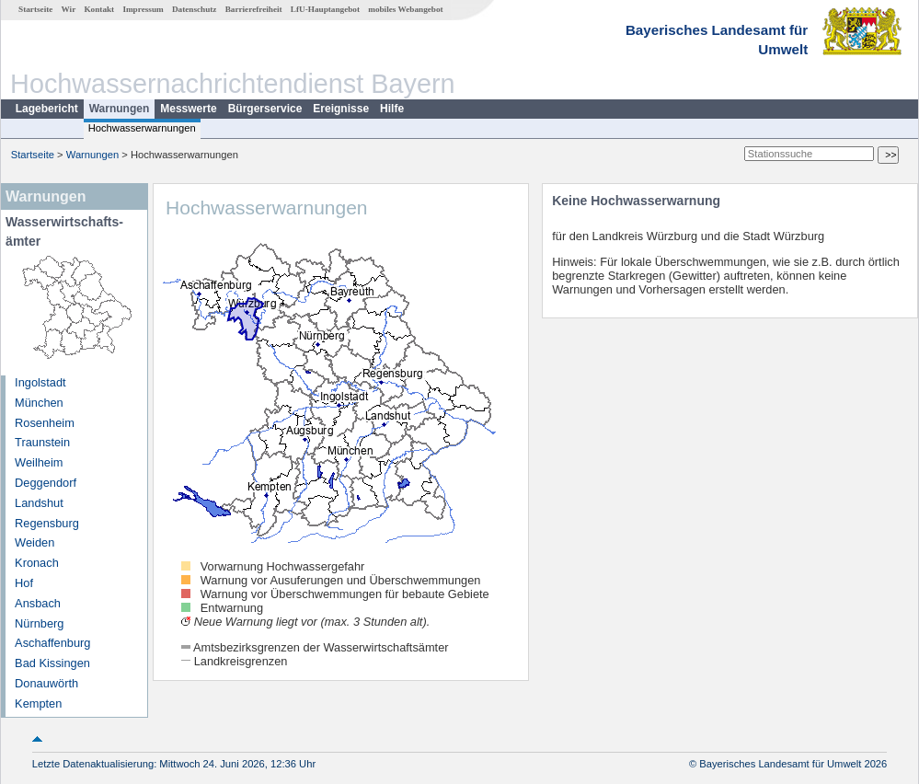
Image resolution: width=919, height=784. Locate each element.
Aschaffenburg (52, 643)
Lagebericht (47, 108)
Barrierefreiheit (253, 9)
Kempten (38, 703)
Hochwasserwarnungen (142, 127)
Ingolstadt (40, 382)
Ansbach (38, 603)
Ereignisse (341, 108)
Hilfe (392, 108)
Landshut (39, 503)
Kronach (37, 563)
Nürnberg (39, 623)
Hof (24, 583)
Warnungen (119, 108)
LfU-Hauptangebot (325, 9)
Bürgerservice (265, 108)
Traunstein (42, 442)
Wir (69, 9)
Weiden (34, 542)
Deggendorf (45, 483)
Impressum (142, 9)
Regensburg (47, 523)
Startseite (35, 9)
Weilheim (39, 462)
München (39, 402)
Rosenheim (45, 423)
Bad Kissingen (52, 663)
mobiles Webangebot (405, 9)
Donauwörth (46, 683)
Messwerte (188, 108)
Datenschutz (194, 9)
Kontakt (99, 9)
